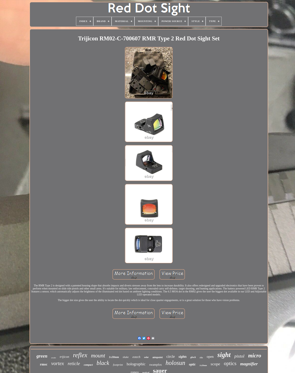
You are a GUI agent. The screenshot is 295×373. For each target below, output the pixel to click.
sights (183, 357)
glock (193, 357)
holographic (136, 364)
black (103, 363)
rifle (201, 357)
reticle (74, 363)
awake (53, 358)
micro (254, 356)
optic (192, 364)
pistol (239, 356)
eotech (136, 357)
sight (224, 355)
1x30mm (114, 357)
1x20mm (203, 365)
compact (88, 364)
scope (215, 364)
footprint (118, 364)
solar (146, 357)
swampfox (155, 364)
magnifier (249, 364)
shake (126, 357)
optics (230, 363)
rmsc (43, 364)
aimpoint (157, 357)
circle (171, 356)
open (210, 357)
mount (98, 355)
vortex (57, 363)
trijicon (64, 357)
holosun (175, 362)
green (41, 356)
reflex (80, 355)
